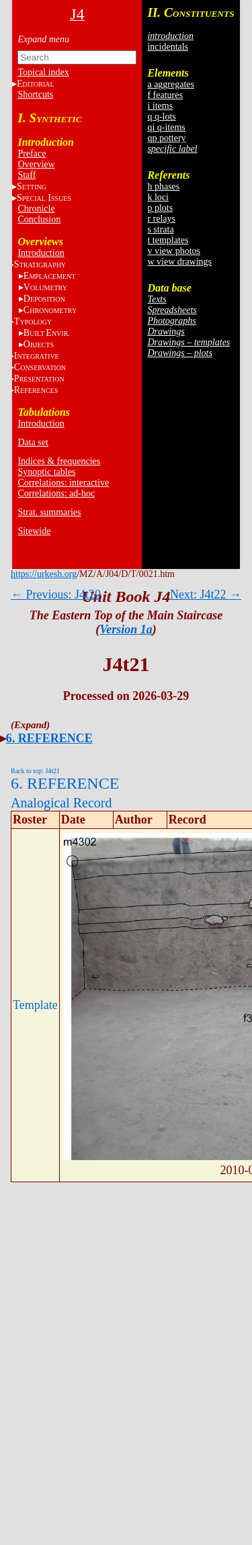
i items (160, 106)
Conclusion (38, 219)
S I (44, 198)
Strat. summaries (49, 512)
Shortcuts (35, 94)
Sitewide (33, 531)
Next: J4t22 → (205, 594)
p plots (160, 208)
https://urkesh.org (44, 574)
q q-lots (161, 117)
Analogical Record (61, 802)
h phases (163, 186)
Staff (26, 175)
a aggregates (170, 84)
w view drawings (179, 262)
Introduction (40, 253)
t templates (167, 240)
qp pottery (166, 138)
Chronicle (35, 209)
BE (47, 333)
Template (35, 1005)
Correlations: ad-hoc (56, 493)
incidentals (167, 47)
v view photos (173, 251)
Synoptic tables (46, 472)
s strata (160, 229)
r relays (161, 219)
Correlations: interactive (63, 483)
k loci (158, 197)
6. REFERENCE (49, 738)
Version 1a (126, 629)
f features (164, 95)
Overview (35, 164)
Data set (32, 442)
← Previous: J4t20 (56, 594)
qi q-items (166, 127)
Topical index (43, 72)
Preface (31, 153)
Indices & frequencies (58, 461)
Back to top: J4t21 (35, 771)
